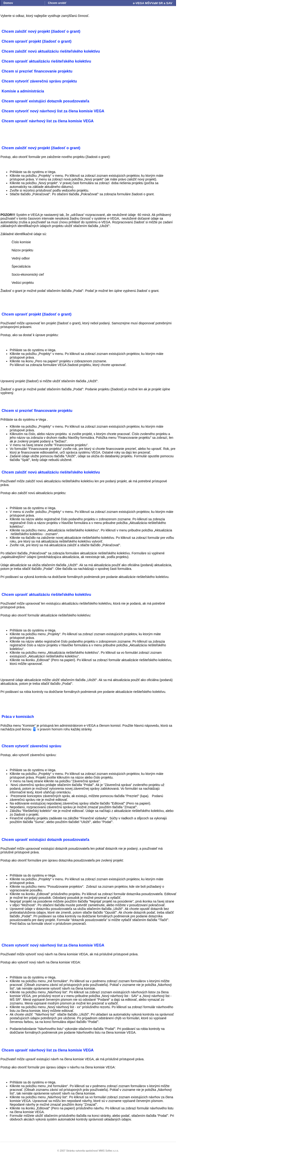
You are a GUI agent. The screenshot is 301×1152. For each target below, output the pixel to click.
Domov (8, 3)
